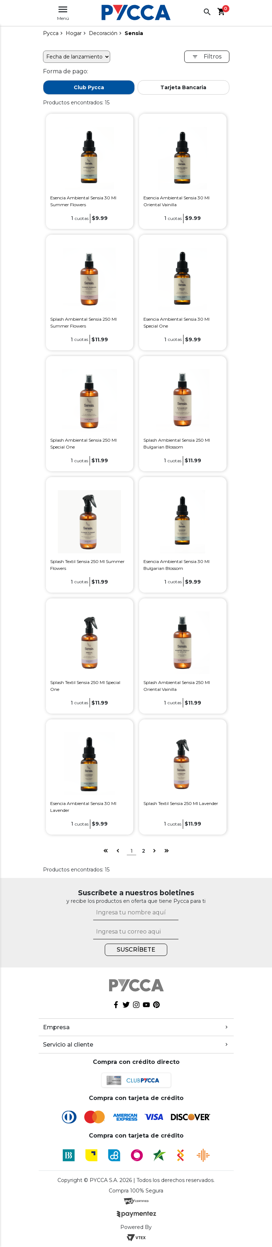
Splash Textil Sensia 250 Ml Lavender (180, 803)
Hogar (74, 33)
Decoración (103, 33)
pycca (51, 33)
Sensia (134, 33)
